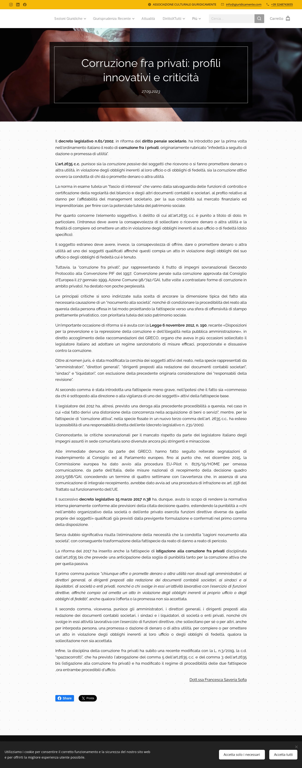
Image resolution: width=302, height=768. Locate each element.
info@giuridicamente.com (243, 4)
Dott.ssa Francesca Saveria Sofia (218, 679)
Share (65, 698)
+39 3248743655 (282, 4)
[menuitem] (65, 18)
